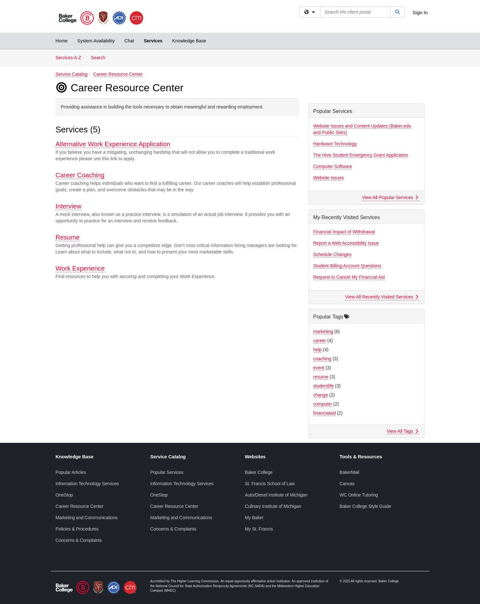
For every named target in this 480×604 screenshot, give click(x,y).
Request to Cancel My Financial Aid (349, 277)
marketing (323, 331)
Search (100, 57)
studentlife (323, 385)
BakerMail (349, 472)
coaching (322, 358)
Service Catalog (72, 74)
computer (322, 404)
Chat (129, 40)
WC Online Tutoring (359, 495)
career (319, 340)
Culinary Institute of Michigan (273, 506)
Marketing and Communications (86, 517)
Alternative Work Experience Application (113, 144)
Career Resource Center (118, 74)
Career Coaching (80, 175)
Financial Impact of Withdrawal (344, 231)
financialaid (324, 413)
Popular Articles (71, 472)
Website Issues (328, 177)
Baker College (259, 472)
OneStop (64, 495)
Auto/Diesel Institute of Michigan (276, 495)
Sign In (420, 12)
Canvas (347, 483)
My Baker (254, 517)
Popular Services (167, 472)
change (320, 394)
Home (62, 40)
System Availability (96, 40)
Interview (69, 206)
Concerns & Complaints (79, 540)
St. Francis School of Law (270, 483)
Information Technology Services (87, 483)
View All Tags (402, 431)
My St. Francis (259, 528)
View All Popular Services (390, 197)
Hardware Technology (335, 143)
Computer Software (332, 166)
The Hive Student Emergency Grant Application (360, 155)
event (318, 367)
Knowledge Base (189, 40)
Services (153, 40)
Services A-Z (68, 57)
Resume (68, 237)
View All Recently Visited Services (381, 296)
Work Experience (80, 268)
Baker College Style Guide (365, 506)
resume (321, 376)
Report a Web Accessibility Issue (346, 243)
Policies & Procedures (77, 528)
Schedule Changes (332, 254)
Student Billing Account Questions (347, 265)
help (317, 349)
